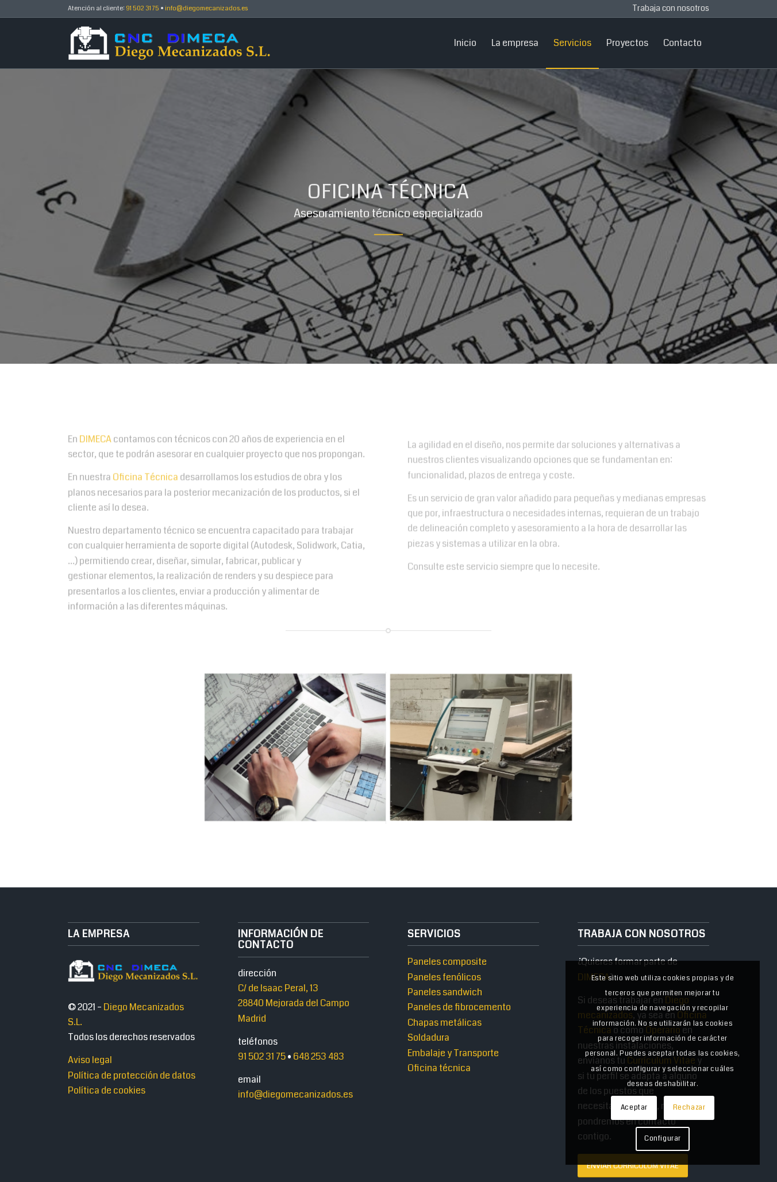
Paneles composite (447, 961)
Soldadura (428, 1037)
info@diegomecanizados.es (295, 1094)
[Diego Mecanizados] (170, 43)
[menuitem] (667, 9)
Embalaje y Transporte (453, 1053)
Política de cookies (106, 1090)
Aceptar (634, 1107)
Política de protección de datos (131, 1075)
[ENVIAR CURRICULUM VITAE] (633, 1165)
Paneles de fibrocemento (459, 1007)
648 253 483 (318, 1056)
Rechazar (689, 1107)
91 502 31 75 (262, 1056)
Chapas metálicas (444, 1022)
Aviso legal (90, 1060)
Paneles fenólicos (444, 977)
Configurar (662, 1139)
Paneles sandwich (444, 992)
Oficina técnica (439, 1068)
